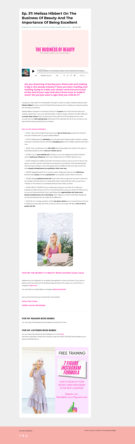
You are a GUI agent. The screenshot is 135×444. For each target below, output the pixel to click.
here (62, 337)
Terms (82, 433)
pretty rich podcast (48, 27)
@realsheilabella (59, 292)
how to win (32, 27)
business (25, 27)
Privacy (89, 433)
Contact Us (97, 433)
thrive (68, 27)
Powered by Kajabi (109, 433)
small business (61, 27)
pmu (39, 27)
